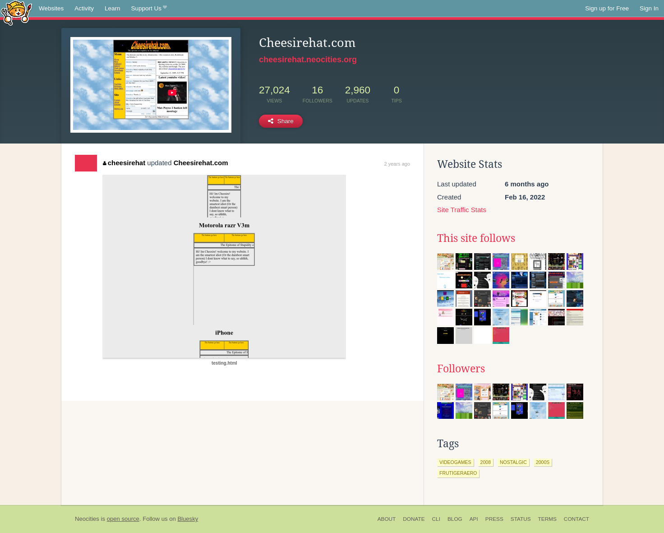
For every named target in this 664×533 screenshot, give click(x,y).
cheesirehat (124, 163)
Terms (547, 519)
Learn (112, 8)
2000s (542, 462)
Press (494, 519)
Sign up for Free (607, 8)
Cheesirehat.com (201, 163)
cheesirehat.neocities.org (308, 59)
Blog (454, 519)
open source (123, 518)
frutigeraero (458, 473)
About (387, 519)
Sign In (649, 8)
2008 (485, 462)
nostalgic (513, 462)
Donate (413, 519)
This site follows (476, 238)
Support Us (149, 8)
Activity (84, 8)
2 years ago (397, 164)
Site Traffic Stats (461, 209)
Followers (461, 369)
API (474, 519)
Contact (576, 519)
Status (521, 519)
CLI (436, 519)
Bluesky (187, 518)
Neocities (87, 518)
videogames (455, 462)
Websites (51, 8)
